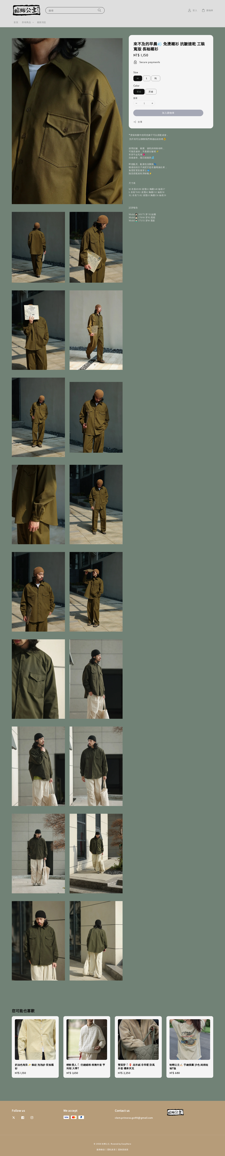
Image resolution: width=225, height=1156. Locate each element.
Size (135, 72)
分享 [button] (137, 121)
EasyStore (126, 1143)
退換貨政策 (123, 1149)
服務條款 (101, 1149)
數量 (135, 98)
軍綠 (139, 91)
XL (155, 78)
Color (136, 85)
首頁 (16, 22)
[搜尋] (99, 10)
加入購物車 (168, 112)
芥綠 (151, 91)
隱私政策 (111, 1149)
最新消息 (41, 22)
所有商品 (26, 22)
